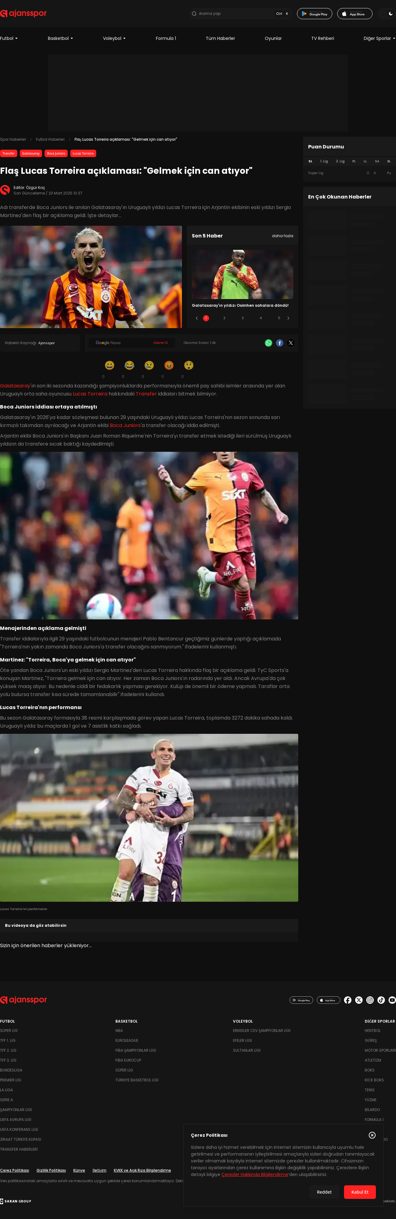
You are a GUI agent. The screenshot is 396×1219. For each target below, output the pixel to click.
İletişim (99, 1170)
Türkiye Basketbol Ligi (136, 1080)
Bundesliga (11, 1070)
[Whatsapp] (268, 343)
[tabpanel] (349, 173)
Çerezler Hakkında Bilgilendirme (255, 1174)
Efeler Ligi (242, 1040)
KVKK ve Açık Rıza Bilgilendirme (142, 1170)
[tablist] (349, 161)
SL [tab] (310, 161)
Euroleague (126, 1040)
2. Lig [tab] (340, 161)
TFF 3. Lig (8, 1060)
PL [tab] (354, 161)
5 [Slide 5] (279, 318)
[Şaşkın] (188, 369)
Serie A (6, 1099)
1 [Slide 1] (206, 318)
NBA (119, 1030)
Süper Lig (9, 1030)
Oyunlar (273, 38)
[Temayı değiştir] (386, 13)
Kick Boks (374, 1080)
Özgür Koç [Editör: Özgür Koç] (35, 187)
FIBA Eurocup (128, 1060)
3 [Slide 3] (243, 318)
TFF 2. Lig (8, 1050)
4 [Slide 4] (261, 318)
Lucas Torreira (83, 153)
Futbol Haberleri (50, 139)
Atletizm (373, 1060)
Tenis (370, 1090)
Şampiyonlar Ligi (16, 1109)
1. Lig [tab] (324, 161)
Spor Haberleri (13, 139)
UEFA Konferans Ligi (19, 1129)
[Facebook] (279, 343)
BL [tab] (389, 161)
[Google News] (131, 343)
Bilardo (372, 1109)
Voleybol (114, 38)
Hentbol (373, 1030)
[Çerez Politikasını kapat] (372, 1135)
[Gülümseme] (109, 369)
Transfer (8, 153)
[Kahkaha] (129, 369)
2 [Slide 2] (224, 318)
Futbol (9, 38)
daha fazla (282, 235)
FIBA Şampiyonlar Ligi (135, 1050)
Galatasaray (31, 153)
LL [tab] (365, 161)
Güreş (371, 1040)
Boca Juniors (56, 153)
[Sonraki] (288, 318)
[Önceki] (196, 318)
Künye (79, 1170)
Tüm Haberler (220, 38)
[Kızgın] (168, 369)
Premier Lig (10, 1080)
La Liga (6, 1090)
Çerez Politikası (14, 1170)
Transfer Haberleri (19, 1149)
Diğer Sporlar (380, 38)
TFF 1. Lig (7, 1040)
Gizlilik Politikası (51, 1170)
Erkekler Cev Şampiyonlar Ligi (262, 1030)
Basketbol (61, 38)
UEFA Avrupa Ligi (15, 1119)
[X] (291, 343)
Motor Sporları (380, 1050)
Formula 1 (166, 38)
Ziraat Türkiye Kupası (20, 1139)
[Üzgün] (149, 369)
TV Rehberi (322, 38)
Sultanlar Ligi (246, 1050)
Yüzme (371, 1099)
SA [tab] (377, 161)
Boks (370, 1070)
